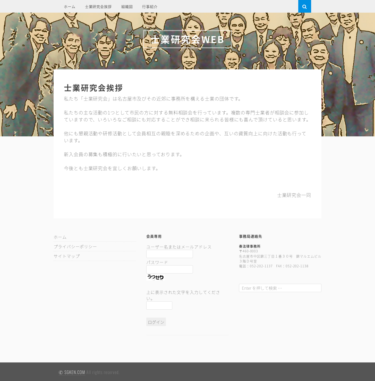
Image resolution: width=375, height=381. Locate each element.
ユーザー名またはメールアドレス (179, 247)
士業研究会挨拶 (98, 6)
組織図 (127, 6)
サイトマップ (67, 256)
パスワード (157, 262)
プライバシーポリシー (75, 246)
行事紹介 (150, 6)
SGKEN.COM (74, 372)
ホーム (69, 6)
